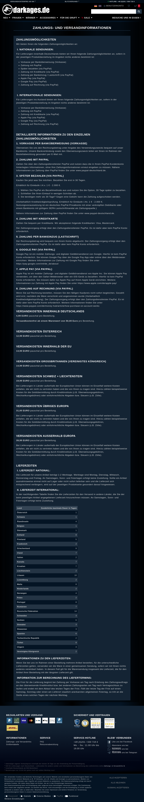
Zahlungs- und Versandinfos (18, 742)
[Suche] (139, 11)
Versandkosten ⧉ (31, 772)
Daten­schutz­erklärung (41, 792)
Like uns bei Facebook (122, 742)
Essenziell (13, 796)
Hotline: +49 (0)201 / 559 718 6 (121, 1)
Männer (30, 18)
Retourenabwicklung (49, 744)
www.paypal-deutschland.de (91, 170)
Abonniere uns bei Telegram (124, 752)
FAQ (42, 742)
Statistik (27, 796)
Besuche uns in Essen (125, 18)
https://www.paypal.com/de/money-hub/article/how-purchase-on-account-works (57, 306)
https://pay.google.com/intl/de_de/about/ (37, 264)
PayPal (60, 796)
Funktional (73, 796)
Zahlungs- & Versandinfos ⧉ (114, 766)
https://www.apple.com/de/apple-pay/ (97, 283)
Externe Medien (44, 796)
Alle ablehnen (118, 783)
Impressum (54, 790)
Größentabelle (12, 744)
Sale (87, 18)
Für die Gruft (68, 18)
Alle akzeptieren (118, 778)
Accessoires (48, 18)
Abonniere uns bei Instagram (120, 745)
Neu (5, 18)
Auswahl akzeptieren (118, 788)
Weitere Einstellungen (14, 799)
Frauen (16, 18)
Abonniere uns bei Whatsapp (120, 749)
